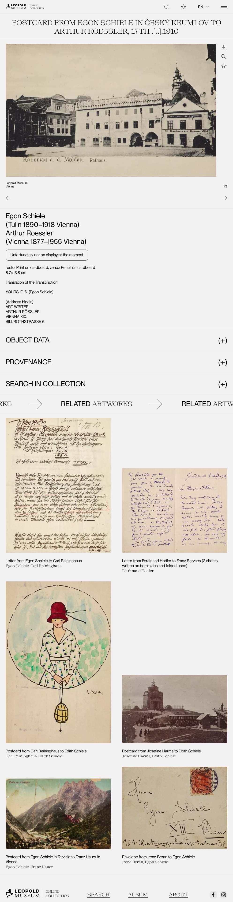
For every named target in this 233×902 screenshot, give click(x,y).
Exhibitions (140, 804)
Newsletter (58, 804)
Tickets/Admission (105, 804)
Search (98, 779)
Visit (10, 804)
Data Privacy (99, 813)
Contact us (16, 813)
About (178, 779)
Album (138, 779)
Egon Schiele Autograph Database (161, 813)
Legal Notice (59, 813)
